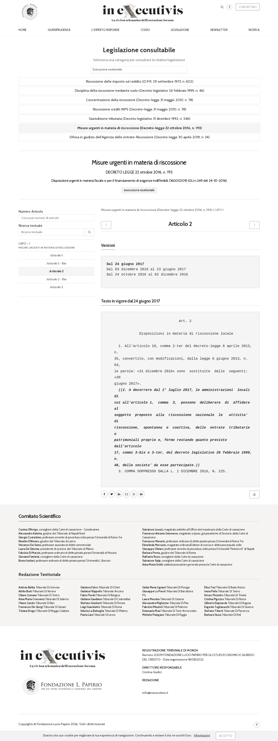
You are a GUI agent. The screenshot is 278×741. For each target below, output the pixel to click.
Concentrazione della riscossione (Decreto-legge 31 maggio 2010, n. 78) (139, 100)
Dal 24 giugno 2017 (125, 264)
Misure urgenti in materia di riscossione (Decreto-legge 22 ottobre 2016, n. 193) (139, 128)
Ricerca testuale (30, 226)
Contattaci (247, 7)
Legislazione (180, 30)
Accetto (225, 736)
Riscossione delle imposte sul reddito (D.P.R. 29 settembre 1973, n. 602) (139, 81)
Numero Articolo (30, 211)
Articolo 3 (56, 287)
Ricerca (254, 30)
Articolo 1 (56, 255)
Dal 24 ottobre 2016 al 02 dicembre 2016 (147, 275)
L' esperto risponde (105, 30)
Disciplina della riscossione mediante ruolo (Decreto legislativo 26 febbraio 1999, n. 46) (139, 90)
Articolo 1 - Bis (56, 263)
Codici (145, 30)
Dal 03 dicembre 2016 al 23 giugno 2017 (146, 269)
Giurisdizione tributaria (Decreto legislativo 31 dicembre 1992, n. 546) (139, 119)
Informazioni (202, 735)
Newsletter (219, 30)
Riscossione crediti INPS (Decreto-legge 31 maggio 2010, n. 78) (139, 109)
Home (22, 30)
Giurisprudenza (59, 30)
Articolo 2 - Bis (56, 279)
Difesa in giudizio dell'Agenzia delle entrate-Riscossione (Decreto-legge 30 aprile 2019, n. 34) (140, 137)
